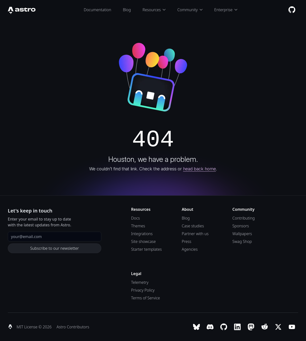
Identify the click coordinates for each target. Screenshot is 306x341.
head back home (199, 168)
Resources (154, 9)
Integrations (142, 233)
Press (186, 241)
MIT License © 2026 (35, 327)
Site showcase (143, 241)
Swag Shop (242, 241)
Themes (138, 226)
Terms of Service (145, 298)
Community (190, 9)
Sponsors (240, 226)
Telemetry (139, 282)
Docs (135, 218)
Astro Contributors (72, 327)
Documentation (97, 9)
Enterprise (225, 9)
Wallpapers (242, 233)
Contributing (243, 218)
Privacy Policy (143, 290)
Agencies (190, 249)
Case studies (193, 226)
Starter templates (146, 249)
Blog (127, 9)
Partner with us (195, 233)
